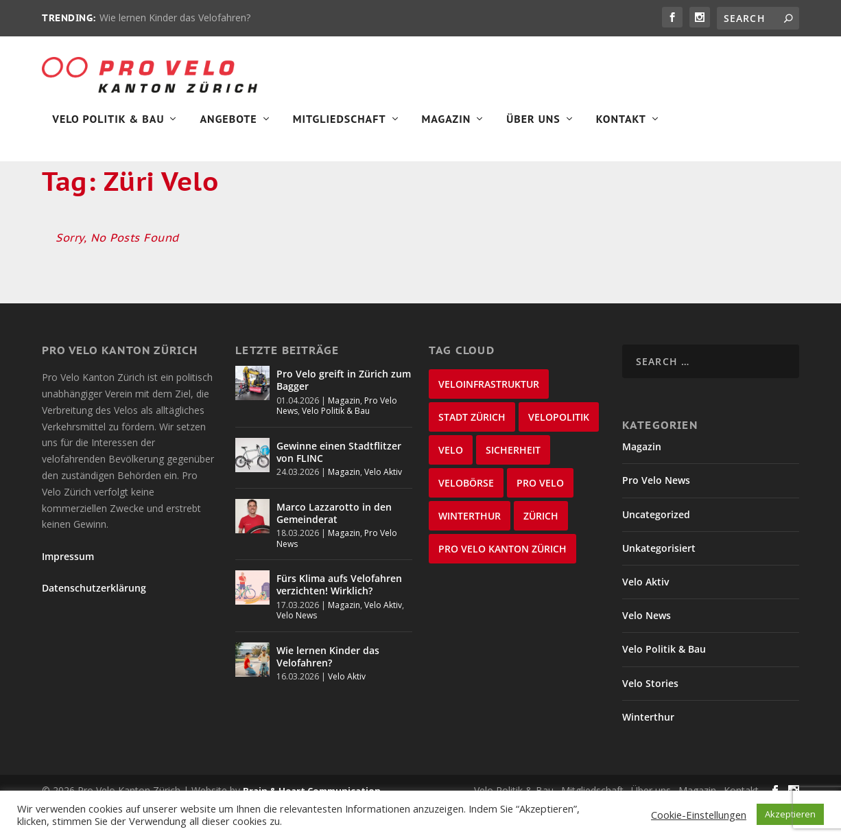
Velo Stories (650, 714)
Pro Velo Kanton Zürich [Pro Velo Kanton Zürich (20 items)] (502, 580)
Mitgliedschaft (339, 127)
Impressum (68, 587)
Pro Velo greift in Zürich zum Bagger (343, 411)
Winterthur (648, 748)
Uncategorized (656, 545)
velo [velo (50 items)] (450, 481)
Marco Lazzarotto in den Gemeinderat (334, 544)
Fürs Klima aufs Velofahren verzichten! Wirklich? (339, 616)
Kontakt (621, 127)
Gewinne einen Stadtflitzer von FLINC (338, 483)
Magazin (446, 127)
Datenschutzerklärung (94, 619)
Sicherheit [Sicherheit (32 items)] (513, 481)
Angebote (228, 127)
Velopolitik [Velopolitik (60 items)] (558, 448)
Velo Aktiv (383, 503)
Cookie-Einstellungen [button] (698, 814)
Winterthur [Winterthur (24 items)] (469, 547)
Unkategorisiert (659, 579)
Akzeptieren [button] (790, 814)
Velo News (296, 647)
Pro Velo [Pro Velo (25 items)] (540, 514)
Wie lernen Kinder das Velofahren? (174, 17)
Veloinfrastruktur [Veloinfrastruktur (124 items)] (488, 415)
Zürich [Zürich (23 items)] (540, 547)
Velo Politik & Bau (108, 127)
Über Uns (533, 127)
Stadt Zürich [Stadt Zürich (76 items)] (472, 448)
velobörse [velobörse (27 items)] (466, 514)
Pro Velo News (656, 512)
